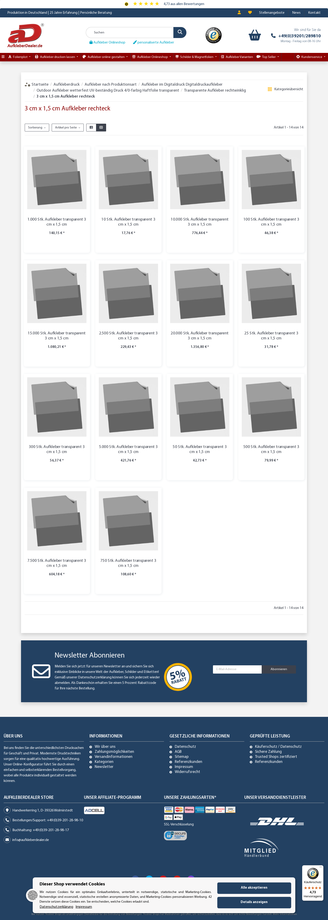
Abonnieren (279, 669)
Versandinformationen (113, 757)
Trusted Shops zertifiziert (276, 757)
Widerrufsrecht (187, 772)
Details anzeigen (254, 902)
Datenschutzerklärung (95, 677)
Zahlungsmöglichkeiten (114, 751)
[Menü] (320, 868)
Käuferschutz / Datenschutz (278, 746)
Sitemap (182, 757)
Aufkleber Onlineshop (107, 42)
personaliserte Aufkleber (153, 42)
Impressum (184, 767)
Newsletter (104, 767)
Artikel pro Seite (66, 127)
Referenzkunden (188, 762)
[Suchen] (136, 32)
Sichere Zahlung (268, 751)
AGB (178, 751)
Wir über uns (105, 746)
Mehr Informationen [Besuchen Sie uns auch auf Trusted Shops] (285, 914)
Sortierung (35, 127)
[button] (239, 12)
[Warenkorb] (254, 35)
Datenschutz (185, 746)
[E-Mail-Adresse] (237, 669)
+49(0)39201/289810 (299, 36)
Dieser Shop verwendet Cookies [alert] (72, 884)
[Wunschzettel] (250, 12)
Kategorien (104, 762)
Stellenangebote (272, 13)
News (296, 13)
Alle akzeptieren (254, 888)
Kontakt (314, 13)
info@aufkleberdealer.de (30, 840)
